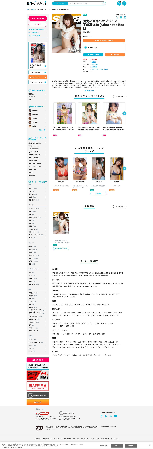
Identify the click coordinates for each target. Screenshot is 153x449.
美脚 (32, 220)
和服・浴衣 (34, 200)
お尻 (32, 214)
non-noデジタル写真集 (114, 283)
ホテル (32, 281)
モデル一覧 (42, 130)
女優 (32, 299)
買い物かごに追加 (93, 55)
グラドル (33, 293)
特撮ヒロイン (34, 319)
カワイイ (33, 258)
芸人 (31, 325)
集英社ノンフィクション (76, 286)
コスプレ (33, 188)
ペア (31, 273)
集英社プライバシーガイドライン (52, 438)
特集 (29, 100)
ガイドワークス (64, 273)
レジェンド (34, 322)
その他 (32, 351)
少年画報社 (56, 275)
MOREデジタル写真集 (99, 283)
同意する (130, 445)
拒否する (117, 445)
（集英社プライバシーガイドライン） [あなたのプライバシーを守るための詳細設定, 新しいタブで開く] (12, 447)
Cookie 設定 (84, 438)
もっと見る (119, 96)
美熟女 (32, 252)
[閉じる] (150, 445)
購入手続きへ (115, 55)
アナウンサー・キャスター (37, 313)
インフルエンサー (35, 316)
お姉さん (33, 249)
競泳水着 (33, 194)
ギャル (32, 238)
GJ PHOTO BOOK (33, 149)
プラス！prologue (33, 158)
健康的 (32, 226)
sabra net (94, 64)
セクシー (33, 261)
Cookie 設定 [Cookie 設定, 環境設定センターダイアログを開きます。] (103, 445)
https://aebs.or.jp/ (50, 429)
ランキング (31, 97)
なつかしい (34, 255)
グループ (33, 278)
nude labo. (31, 175)
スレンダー (34, 209)
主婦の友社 (114, 273)
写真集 (32, 9)
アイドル (33, 296)
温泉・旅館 (34, 284)
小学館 (94, 62)
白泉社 (80, 275)
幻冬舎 (102, 273)
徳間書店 (69, 275)
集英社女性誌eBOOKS (59, 286)
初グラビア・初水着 (36, 342)
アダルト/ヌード (33, 331)
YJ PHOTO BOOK (33, 146)
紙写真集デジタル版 (34, 155)
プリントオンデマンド (34, 166)
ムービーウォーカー (101, 275)
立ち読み (98, 193)
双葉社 (91, 275)
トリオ (32, 275)
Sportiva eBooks (33, 152)
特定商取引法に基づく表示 (71, 438)
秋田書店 (55, 273)
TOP (28, 9)
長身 (32, 223)
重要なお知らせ (37, 360)
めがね (32, 197)
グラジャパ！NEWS (37, 82)
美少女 (32, 246)
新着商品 (31, 94)
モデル (32, 302)
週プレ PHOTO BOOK (34, 143)
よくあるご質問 (35, 35)
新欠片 (74, 275)
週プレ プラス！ (35, 77)
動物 (31, 348)
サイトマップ (114, 438)
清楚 (32, 264)
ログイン (38, 24)
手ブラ (32, 339)
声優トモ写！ (32, 169)
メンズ (32, 345)
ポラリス (31, 172)
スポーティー (34, 232)
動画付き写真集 (32, 160)
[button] (124, 113)
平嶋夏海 (94, 67)
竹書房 (63, 275)
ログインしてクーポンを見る (104, 41)
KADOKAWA (74, 273)
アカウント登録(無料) (37, 18)
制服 (32, 191)
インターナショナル (36, 235)
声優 (32, 305)
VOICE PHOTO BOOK (34, 163)
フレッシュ (33, 229)
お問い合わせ (105, 438)
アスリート (33, 328)
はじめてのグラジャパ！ (37, 29)
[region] (76, 445)
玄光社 (97, 273)
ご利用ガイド (34, 32)
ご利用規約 (38, 438)
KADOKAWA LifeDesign (86, 273)
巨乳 (32, 211)
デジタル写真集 (35, 72)
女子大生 (33, 307)
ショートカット (35, 217)
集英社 (107, 273)
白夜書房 (86, 275)
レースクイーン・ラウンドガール (37, 310)
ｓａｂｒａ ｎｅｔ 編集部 (100, 69)
